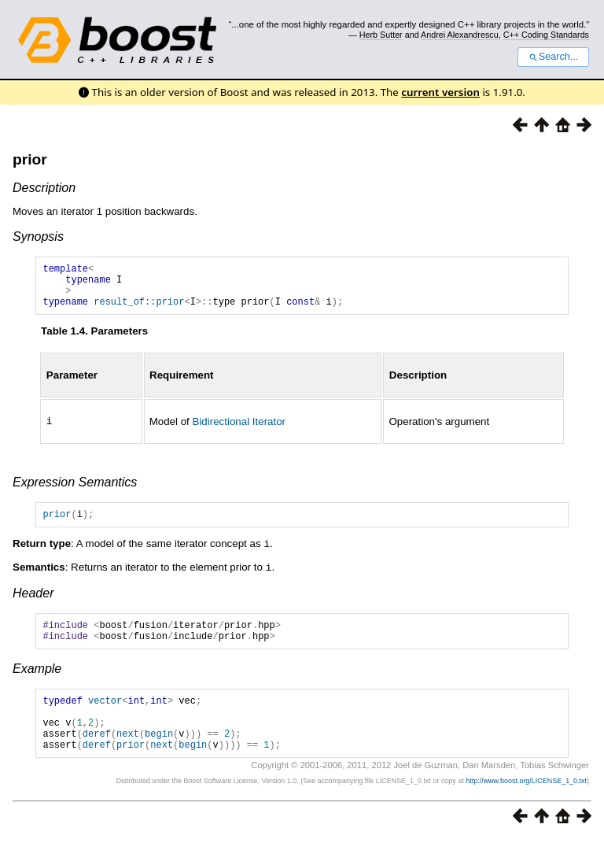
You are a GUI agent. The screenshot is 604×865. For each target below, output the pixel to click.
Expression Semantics (75, 490)
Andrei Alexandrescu (460, 34)
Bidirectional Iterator (239, 430)
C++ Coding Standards (546, 34)
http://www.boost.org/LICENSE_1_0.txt (526, 807)
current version (440, 92)
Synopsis (38, 236)
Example (37, 682)
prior (30, 159)
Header (33, 602)
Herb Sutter (381, 34)
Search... (553, 56)
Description (44, 187)
